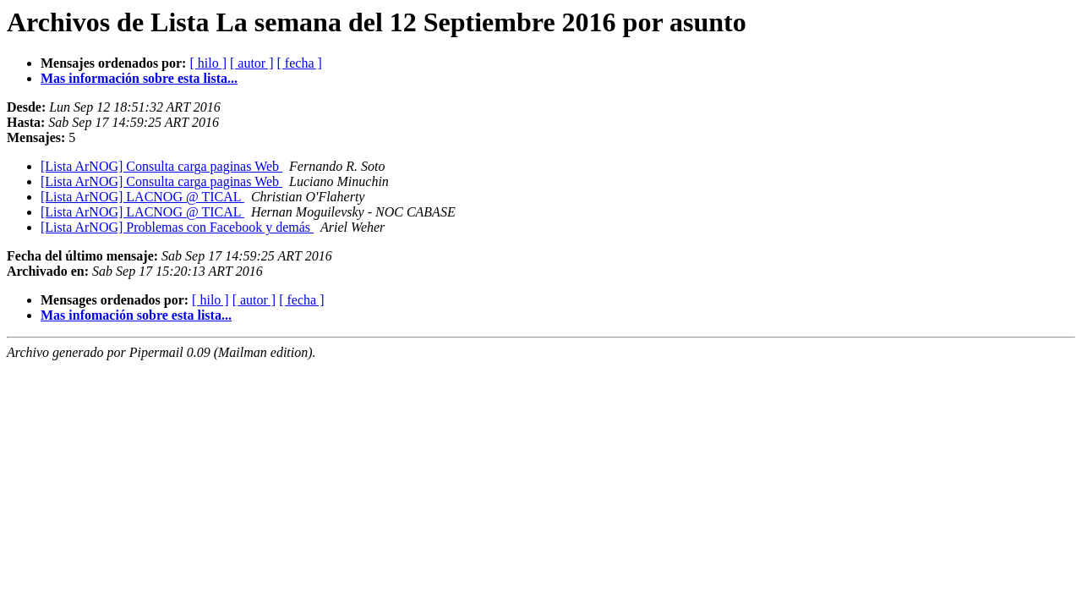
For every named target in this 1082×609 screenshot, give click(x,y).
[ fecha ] (299, 63)
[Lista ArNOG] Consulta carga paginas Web (161, 166)
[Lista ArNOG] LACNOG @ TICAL (142, 196)
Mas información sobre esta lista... (139, 78)
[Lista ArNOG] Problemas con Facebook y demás (177, 227)
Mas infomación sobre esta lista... (136, 315)
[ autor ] (252, 63)
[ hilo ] (208, 63)
